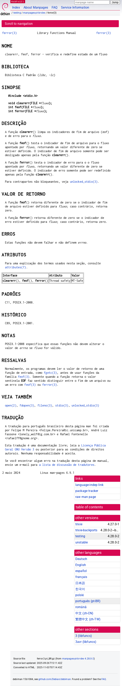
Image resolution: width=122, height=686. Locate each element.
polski (79, 595)
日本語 (80, 583)
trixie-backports (86, 530)
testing (17, 12)
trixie (78, 524)
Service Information (75, 7)
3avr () (85, 642)
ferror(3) (9, 33)
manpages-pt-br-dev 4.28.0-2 (78, 658)
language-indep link (89, 485)
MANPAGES (17, 1)
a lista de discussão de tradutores (66, 464)
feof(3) (23, 376)
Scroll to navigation (19, 24)
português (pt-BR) (88, 601)
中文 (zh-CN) (84, 613)
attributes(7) (15, 267)
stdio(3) (61, 405)
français (81, 577)
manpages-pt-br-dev (34, 12)
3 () (83, 636)
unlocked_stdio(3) (84, 181)
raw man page (85, 497)
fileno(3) (44, 405)
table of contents (89, 507)
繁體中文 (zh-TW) (87, 619)
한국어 (80, 589)
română (81, 607)
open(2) (10, 405)
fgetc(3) (50, 372)
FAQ (54, 7)
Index (16, 7)
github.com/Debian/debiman (54, 679)
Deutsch (81, 559)
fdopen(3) (27, 405)
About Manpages (36, 7)
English (80, 565)
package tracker (86, 491)
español (81, 571)
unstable (81, 542)
